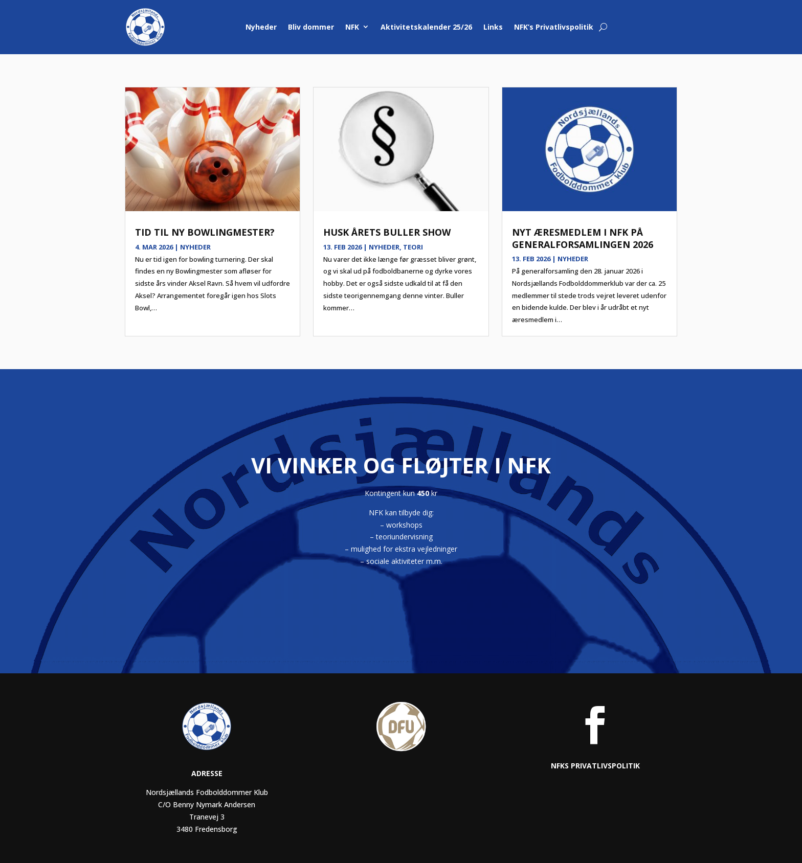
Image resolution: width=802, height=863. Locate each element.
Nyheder (261, 27)
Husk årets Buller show (387, 232)
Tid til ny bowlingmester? (205, 232)
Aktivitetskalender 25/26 (426, 27)
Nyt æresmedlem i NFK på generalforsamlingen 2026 (582, 238)
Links (493, 27)
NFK (352, 27)
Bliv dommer (311, 27)
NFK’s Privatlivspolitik (553, 27)
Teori (413, 247)
